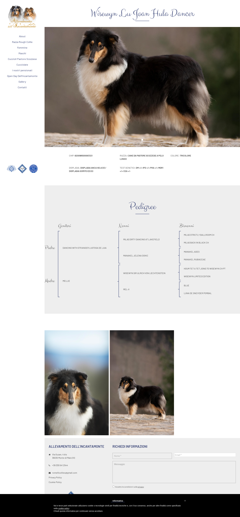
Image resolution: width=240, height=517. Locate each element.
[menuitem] (22, 36)
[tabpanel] (142, 87)
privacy (141, 487)
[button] (185, 500)
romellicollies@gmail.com (64, 472)
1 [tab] (142, 139)
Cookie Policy (55, 482)
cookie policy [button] (63, 508)
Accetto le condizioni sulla (129, 486)
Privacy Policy (55, 477)
